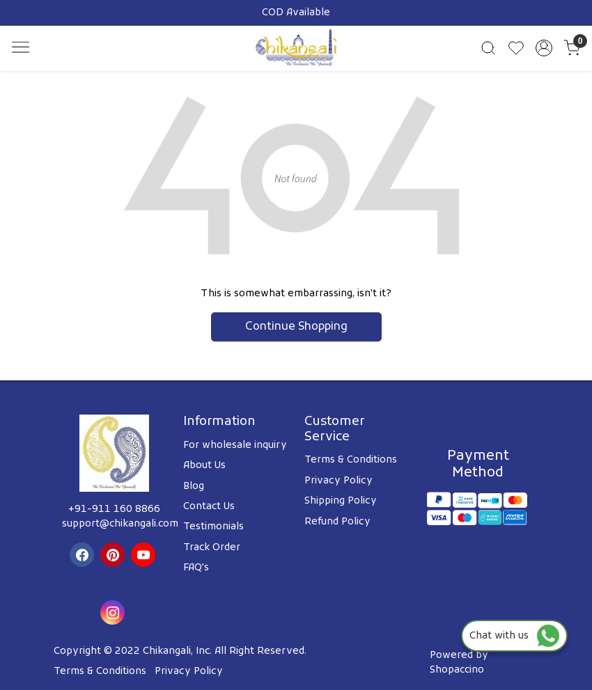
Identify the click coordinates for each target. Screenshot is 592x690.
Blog (193, 486)
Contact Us (209, 506)
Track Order (211, 547)
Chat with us (514, 636)
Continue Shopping (296, 327)
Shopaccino (457, 670)
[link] (488, 48)
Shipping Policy (340, 501)
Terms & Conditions (350, 460)
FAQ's (196, 568)
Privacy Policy (338, 481)
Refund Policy (337, 522)
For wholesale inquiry (235, 445)
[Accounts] (544, 48)
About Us (204, 465)
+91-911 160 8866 (114, 509)
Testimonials (213, 526)
